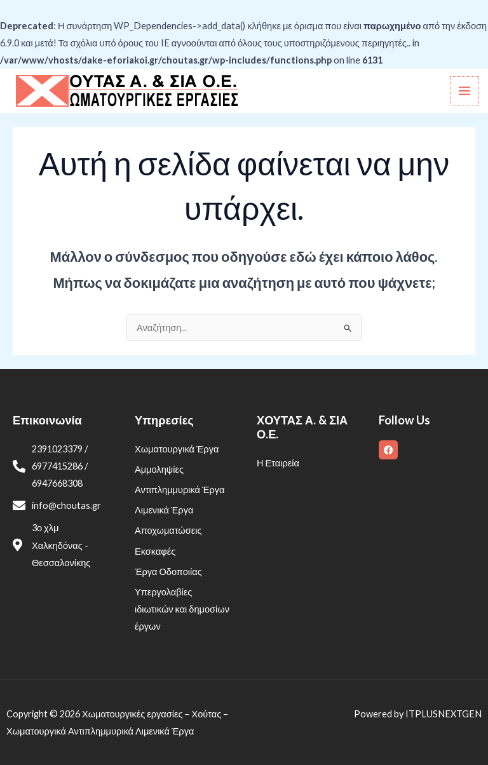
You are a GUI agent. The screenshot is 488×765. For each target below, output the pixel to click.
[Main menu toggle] (464, 91)
